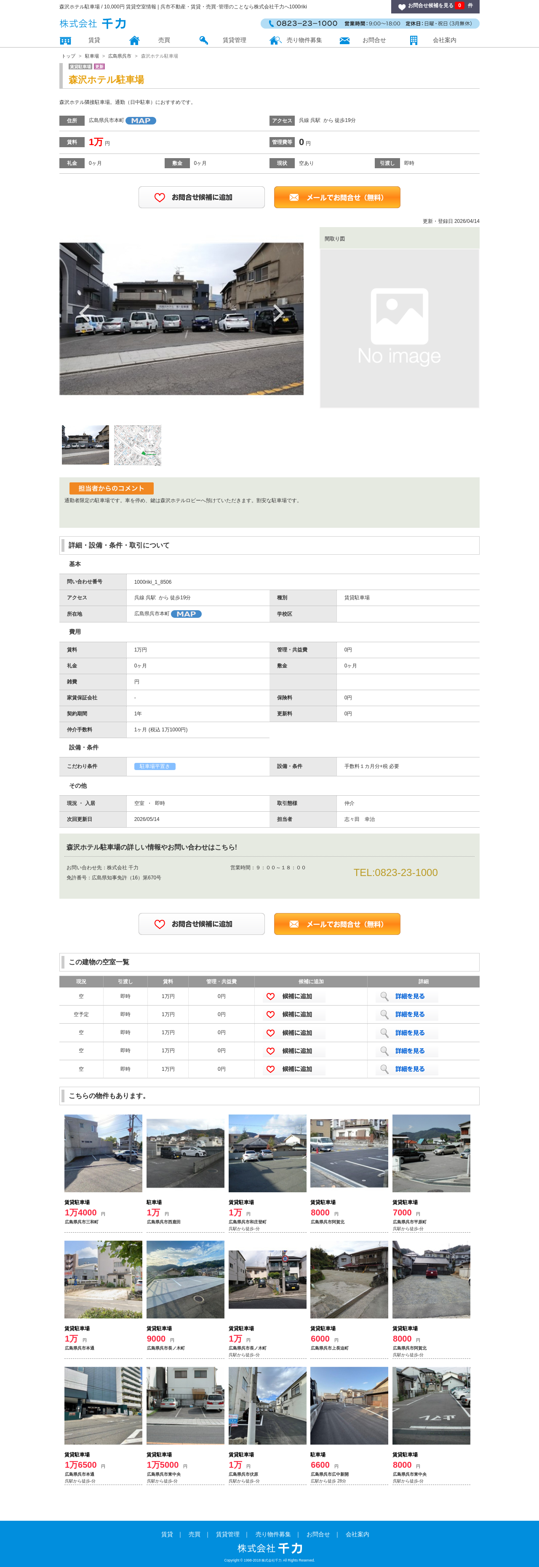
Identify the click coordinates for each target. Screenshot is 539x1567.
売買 (164, 40)
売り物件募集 (304, 40)
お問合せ (374, 40)
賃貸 (94, 40)
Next (278, 312)
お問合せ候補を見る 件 (440, 5)
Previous (85, 312)
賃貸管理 (234, 40)
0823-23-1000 (406, 872)
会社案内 (444, 40)
